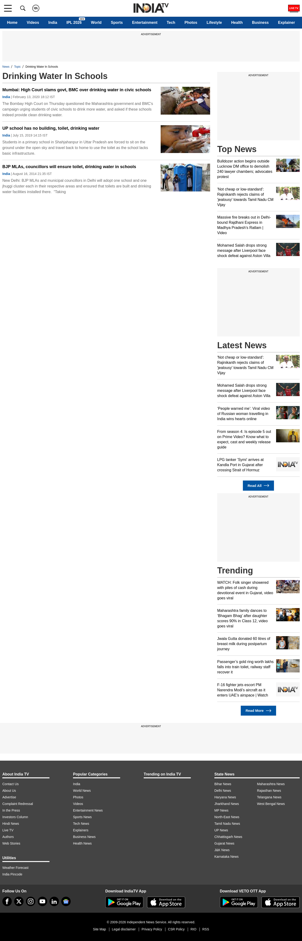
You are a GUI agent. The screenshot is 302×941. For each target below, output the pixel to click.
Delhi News (222, 790)
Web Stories (11, 843)
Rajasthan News (269, 790)
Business (260, 23)
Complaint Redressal (17, 804)
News (5, 66)
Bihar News (222, 784)
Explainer (286, 23)
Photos (190, 23)
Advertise (9, 797)
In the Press (11, 810)
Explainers (80, 830)
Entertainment (145, 23)
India (52, 23)
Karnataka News (226, 856)
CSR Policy (176, 929)
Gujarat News (224, 843)
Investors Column (15, 817)
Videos (33, 23)
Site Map (99, 929)
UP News (221, 830)
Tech (171, 23)
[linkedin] (54, 901)
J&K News (222, 850)
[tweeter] (19, 901)
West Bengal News (271, 804)
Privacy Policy (152, 929)
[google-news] (66, 901)
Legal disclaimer (124, 929)
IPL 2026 (74, 23)
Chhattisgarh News (228, 837)
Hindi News (10, 823)
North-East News (226, 817)
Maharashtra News (271, 784)
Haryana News (225, 797)
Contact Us (10, 784)
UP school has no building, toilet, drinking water (50, 128)
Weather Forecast (15, 868)
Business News (84, 837)
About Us (9, 790)
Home (12, 23)
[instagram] (30, 901)
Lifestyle (214, 23)
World (96, 23)
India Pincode (12, 874)
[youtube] (42, 901)
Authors (8, 837)
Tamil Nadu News (227, 823)
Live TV (7, 830)
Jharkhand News (226, 804)
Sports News (82, 817)
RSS (205, 929)
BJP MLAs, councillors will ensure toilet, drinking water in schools (69, 166)
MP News (221, 810)
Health (237, 23)
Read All (258, 485)
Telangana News (269, 797)
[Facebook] (7, 901)
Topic (17, 66)
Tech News (81, 823)
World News (82, 790)
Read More (258, 710)
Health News (82, 843)
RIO (193, 929)
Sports (117, 23)
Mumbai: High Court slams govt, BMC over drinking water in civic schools (76, 89)
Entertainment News (88, 810)
